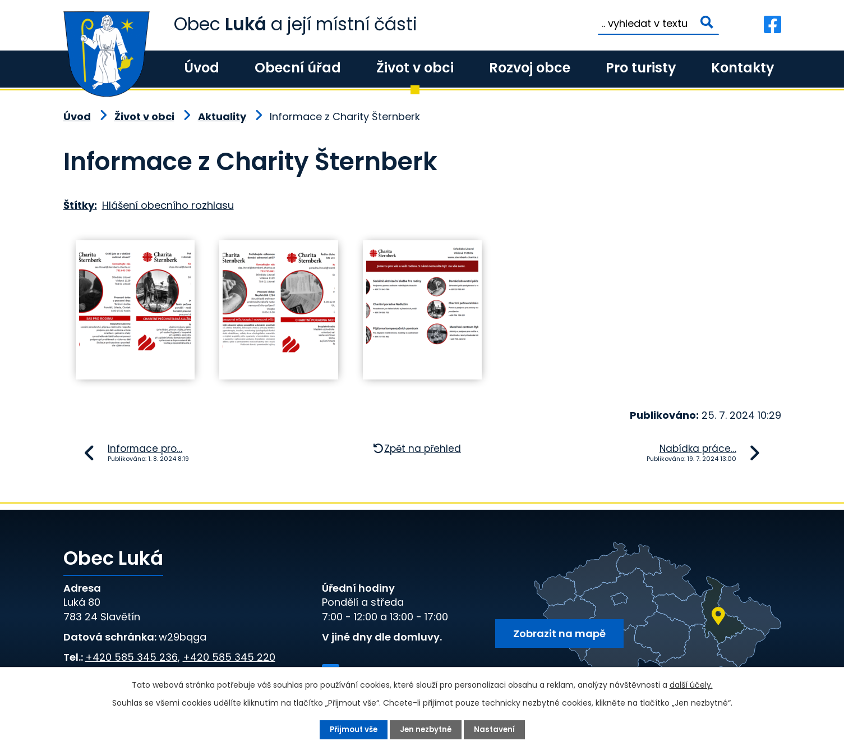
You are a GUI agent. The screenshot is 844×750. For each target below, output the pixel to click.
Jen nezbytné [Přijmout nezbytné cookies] (426, 729)
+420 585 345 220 (229, 657)
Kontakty (742, 67)
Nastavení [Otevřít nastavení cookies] (498, 729)
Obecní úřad (298, 67)
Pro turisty (641, 67)
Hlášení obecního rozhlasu (168, 205)
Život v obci (415, 67)
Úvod (201, 67)
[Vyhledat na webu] (658, 23)
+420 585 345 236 (131, 657)
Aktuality (222, 116)
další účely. (691, 684)
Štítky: (80, 205)
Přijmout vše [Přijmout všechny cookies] (351, 729)
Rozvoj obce (529, 67)
